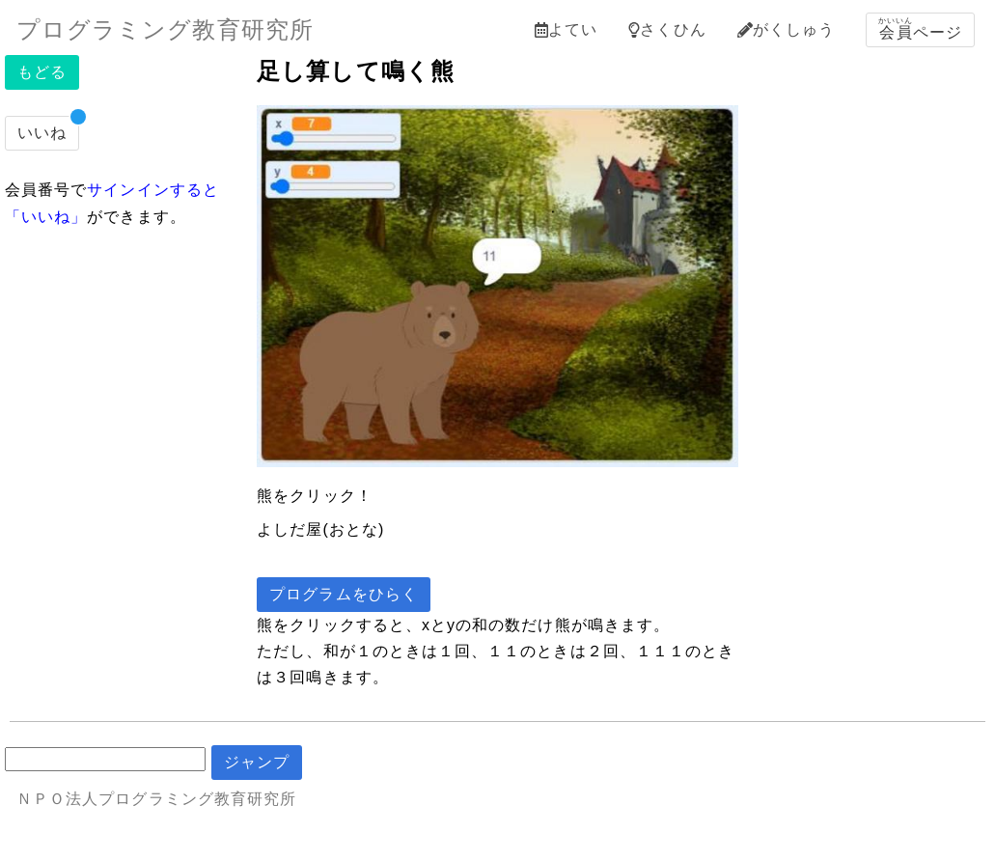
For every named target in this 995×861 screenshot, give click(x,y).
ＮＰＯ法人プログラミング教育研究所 (156, 799)
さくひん (666, 29)
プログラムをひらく (343, 594)
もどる (42, 72)
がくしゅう (786, 29)
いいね (42, 133)
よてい (566, 29)
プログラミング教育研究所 (165, 29)
